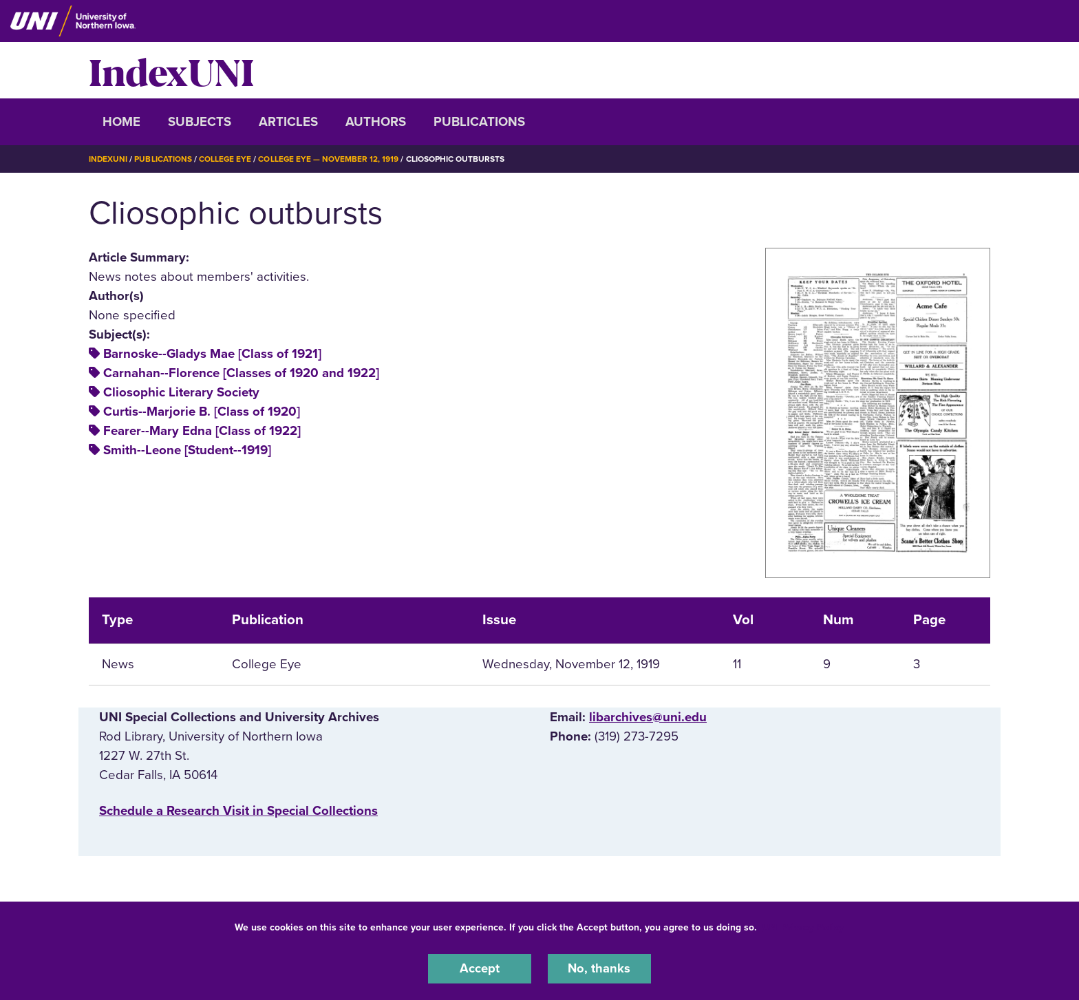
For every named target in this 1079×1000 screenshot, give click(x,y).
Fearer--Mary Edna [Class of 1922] (202, 430)
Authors (375, 121)
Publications (479, 121)
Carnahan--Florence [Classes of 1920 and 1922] (241, 373)
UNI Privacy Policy (803, 927)
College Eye (226, 159)
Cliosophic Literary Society (181, 392)
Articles (288, 121)
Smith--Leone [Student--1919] (187, 450)
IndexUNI (171, 70)
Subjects (199, 121)
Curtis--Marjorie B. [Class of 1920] (201, 411)
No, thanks (599, 968)
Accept (480, 968)
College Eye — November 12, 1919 (329, 159)
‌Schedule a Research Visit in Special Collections (238, 810)
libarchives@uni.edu (648, 716)
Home (121, 121)
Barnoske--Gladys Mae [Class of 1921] (212, 353)
